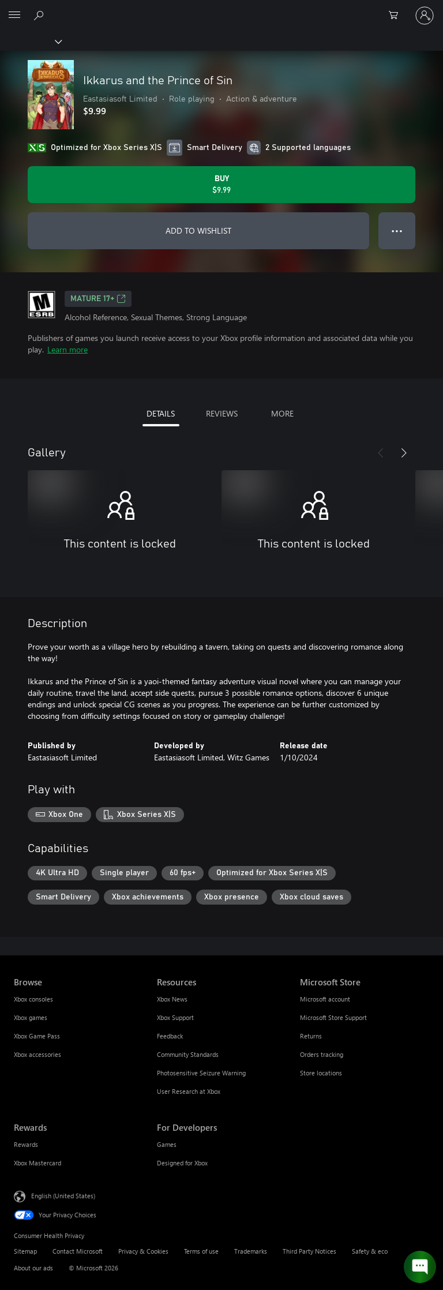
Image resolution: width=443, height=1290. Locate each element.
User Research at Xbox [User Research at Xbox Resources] (188, 1091)
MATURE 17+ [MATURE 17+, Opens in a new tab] (98, 298)
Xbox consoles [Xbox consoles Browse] (33, 999)
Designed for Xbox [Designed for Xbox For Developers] (182, 1163)
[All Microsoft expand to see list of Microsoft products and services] (14, 15)
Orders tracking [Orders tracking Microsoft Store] (321, 1054)
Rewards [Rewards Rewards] (26, 1144)
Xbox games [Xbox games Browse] (30, 1017)
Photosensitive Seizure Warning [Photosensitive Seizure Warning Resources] (201, 1073)
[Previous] (380, 453)
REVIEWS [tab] (222, 413)
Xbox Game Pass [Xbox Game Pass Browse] (37, 1036)
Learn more (67, 349)
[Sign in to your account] (424, 15)
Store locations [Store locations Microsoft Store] (321, 1073)
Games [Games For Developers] (167, 1144)
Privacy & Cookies (143, 1251)
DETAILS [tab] (161, 413)
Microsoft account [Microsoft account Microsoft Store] (325, 999)
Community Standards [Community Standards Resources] (188, 1054)
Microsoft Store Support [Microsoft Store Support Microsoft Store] (333, 1017)
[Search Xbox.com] (40, 15)
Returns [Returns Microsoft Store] (311, 1036)
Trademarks (250, 1251)
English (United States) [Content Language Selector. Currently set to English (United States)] (63, 1195)
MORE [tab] (282, 413)
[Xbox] (30, 41)
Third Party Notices (309, 1251)
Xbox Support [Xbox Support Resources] (175, 1017)
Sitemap (25, 1251)
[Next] (403, 453)
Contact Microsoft (77, 1251)
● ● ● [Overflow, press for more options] (397, 230)
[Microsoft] (220, 9)
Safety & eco (370, 1251)
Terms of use (201, 1251)
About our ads (33, 1268)
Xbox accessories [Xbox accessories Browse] (37, 1054)
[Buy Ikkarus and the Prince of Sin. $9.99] (221, 184)
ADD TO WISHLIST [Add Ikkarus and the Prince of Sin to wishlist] (198, 230)
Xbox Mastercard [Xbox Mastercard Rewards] (37, 1163)
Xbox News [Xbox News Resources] (172, 999)
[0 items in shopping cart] (397, 15)
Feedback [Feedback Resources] (170, 1036)
